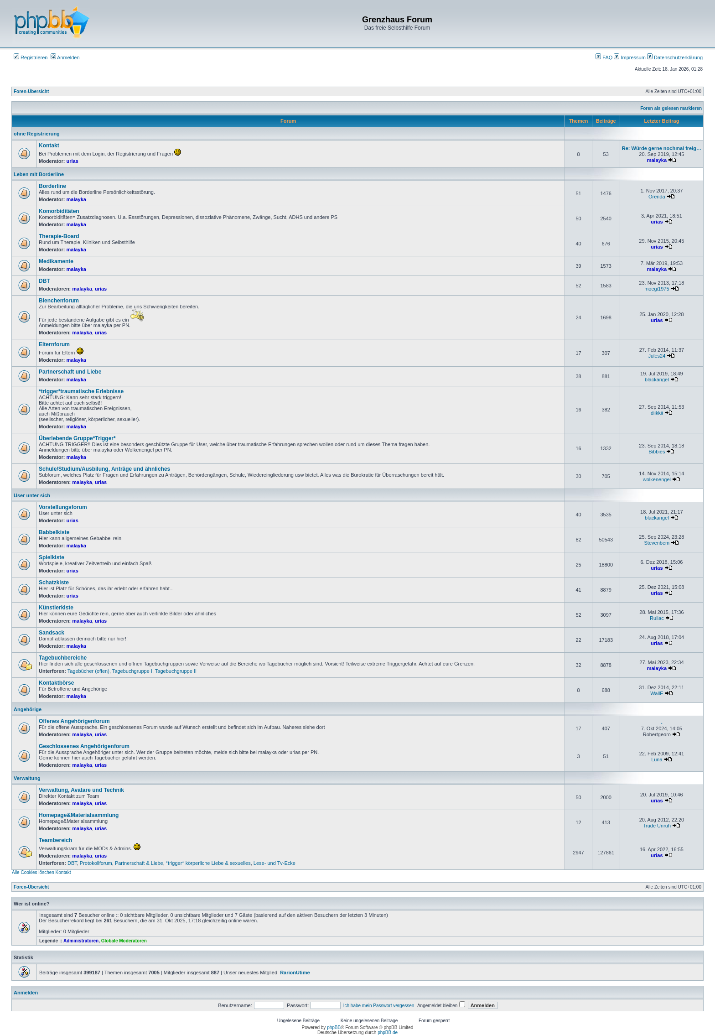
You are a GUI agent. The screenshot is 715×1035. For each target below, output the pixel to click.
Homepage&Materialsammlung (79, 815)
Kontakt (49, 145)
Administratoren (80, 940)
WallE (656, 693)
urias (72, 161)
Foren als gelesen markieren (671, 108)
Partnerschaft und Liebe (70, 372)
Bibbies (656, 451)
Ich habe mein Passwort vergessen (378, 1005)
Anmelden (65, 57)
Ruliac (657, 618)
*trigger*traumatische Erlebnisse (81, 391)
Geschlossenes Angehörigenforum (84, 746)
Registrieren (30, 57)
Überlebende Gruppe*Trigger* (77, 438)
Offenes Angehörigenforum (74, 721)
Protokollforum (96, 863)
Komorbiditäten (59, 211)
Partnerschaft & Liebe (139, 863)
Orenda (656, 196)
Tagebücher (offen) (88, 671)
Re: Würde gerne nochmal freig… (661, 148)
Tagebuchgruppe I (132, 671)
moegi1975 (656, 288)
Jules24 (656, 356)
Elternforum (54, 344)
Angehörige (27, 709)
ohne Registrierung (37, 133)
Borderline (52, 186)
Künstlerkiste (56, 607)
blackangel (657, 379)
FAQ (604, 57)
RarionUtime (295, 972)
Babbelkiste (54, 532)
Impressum (629, 57)
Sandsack (51, 632)
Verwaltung (27, 778)
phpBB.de (388, 1032)
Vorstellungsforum (63, 507)
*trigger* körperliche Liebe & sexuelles (208, 863)
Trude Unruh (657, 825)
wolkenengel (657, 479)
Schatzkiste (54, 582)
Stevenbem (657, 543)
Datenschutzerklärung (675, 57)
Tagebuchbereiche (63, 658)
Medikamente (56, 261)
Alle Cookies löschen (33, 872)
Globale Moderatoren (124, 940)
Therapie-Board (59, 236)
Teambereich (55, 840)
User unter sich (32, 495)
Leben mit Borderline (39, 174)
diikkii (657, 413)
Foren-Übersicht (31, 91)
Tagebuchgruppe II (176, 671)
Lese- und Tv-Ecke (274, 863)
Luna (656, 759)
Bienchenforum (59, 300)
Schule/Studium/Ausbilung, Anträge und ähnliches (104, 469)
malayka (657, 160)
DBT (44, 281)
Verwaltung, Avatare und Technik (81, 790)
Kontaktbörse (56, 683)
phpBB (334, 1027)
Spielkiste (51, 557)
